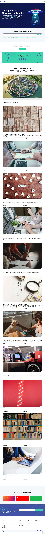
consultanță (9, 37)
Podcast (34, 497)
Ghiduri (11, 524)
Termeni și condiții (30, 532)
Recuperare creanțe (21, 525)
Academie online (4, 527)
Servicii (22, 1)
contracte (16, 37)
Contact (43, 1)
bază (15, 17)
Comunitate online (4, 526)
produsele (8, 16)
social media (12, 37)
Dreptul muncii (14, 38)
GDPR (19, 37)
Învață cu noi (11, 1)
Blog (28, 1)
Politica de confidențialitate (39, 532)
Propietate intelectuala (26, 38)
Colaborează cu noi (32, 1)
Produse (19, 1)
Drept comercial (19, 38)
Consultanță (25, 1)
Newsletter (3, 525)
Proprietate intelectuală (21, 524)
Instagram (7, 497)
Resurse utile (15, 1)
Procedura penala (32, 38)
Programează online (29, 523)
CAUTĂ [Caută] (39, 34)
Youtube (20, 497)
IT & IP (22, 38)
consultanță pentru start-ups (26, 37)
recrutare (21, 37)
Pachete (11, 523)
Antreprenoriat (10, 38)
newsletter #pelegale (33, 37)
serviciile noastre (14, 16)
